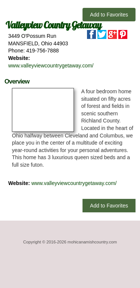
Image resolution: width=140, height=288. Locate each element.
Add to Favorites (109, 15)
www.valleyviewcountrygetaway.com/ (51, 66)
